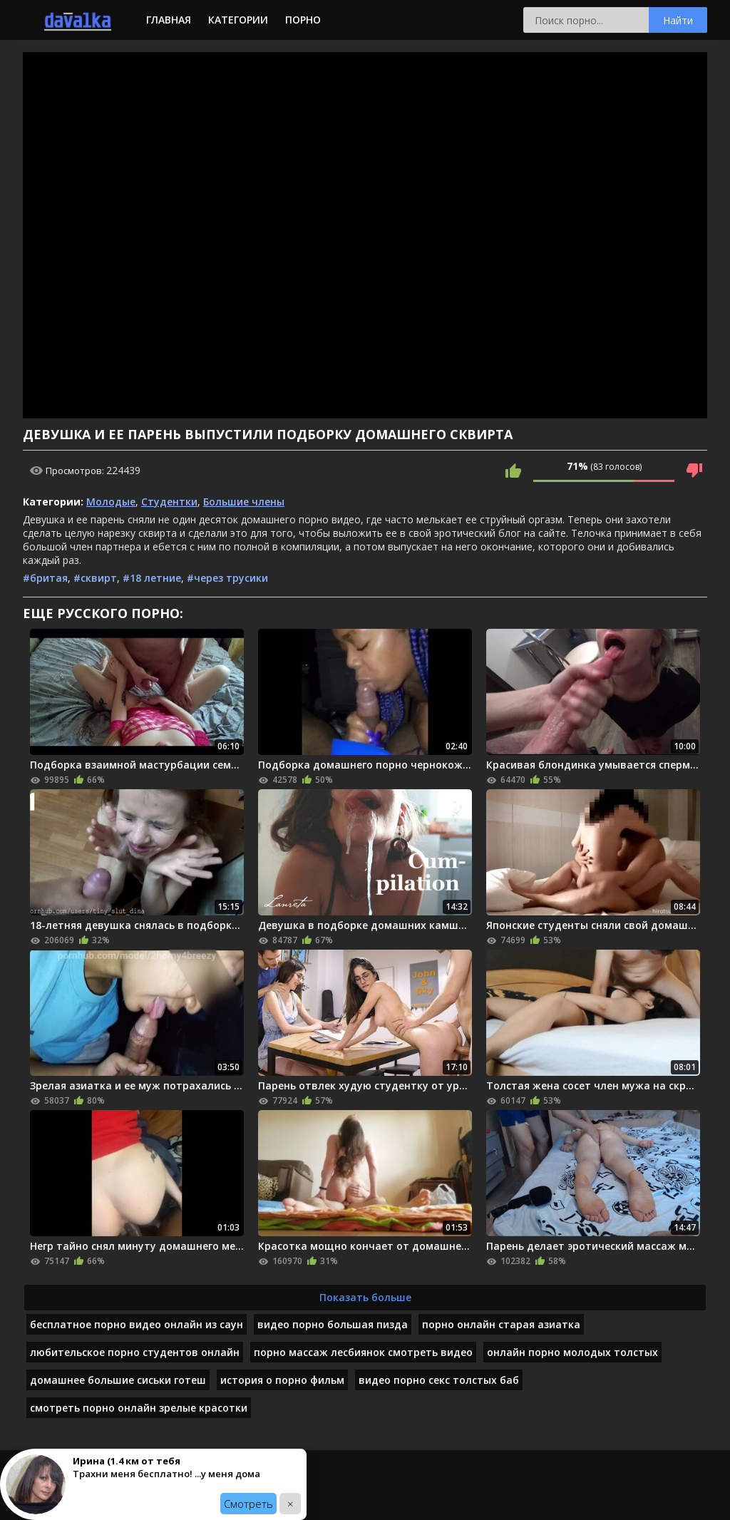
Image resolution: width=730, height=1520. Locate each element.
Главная (168, 19)
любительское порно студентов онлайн (135, 1352)
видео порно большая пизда (332, 1324)
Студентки (169, 501)
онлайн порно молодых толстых (572, 1352)
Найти (678, 20)
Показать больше (365, 1297)
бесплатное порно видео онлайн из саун (136, 1324)
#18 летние (152, 578)
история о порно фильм (282, 1380)
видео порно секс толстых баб (439, 1380)
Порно (303, 19)
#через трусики (227, 578)
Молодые (110, 501)
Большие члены (243, 501)
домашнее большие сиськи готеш (118, 1380)
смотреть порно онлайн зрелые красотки (138, 1407)
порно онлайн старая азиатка (501, 1324)
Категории (238, 19)
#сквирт (95, 578)
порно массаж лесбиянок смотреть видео (363, 1352)
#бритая (45, 578)
